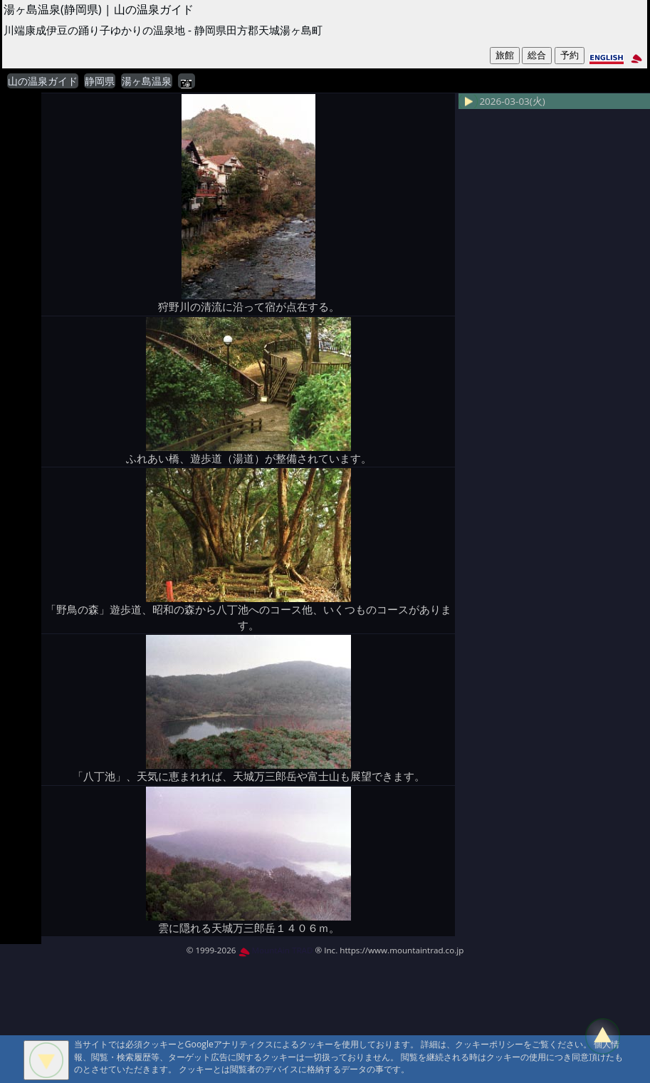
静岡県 (100, 81)
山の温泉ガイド (43, 81)
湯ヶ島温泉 (147, 81)
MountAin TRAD (275, 950)
